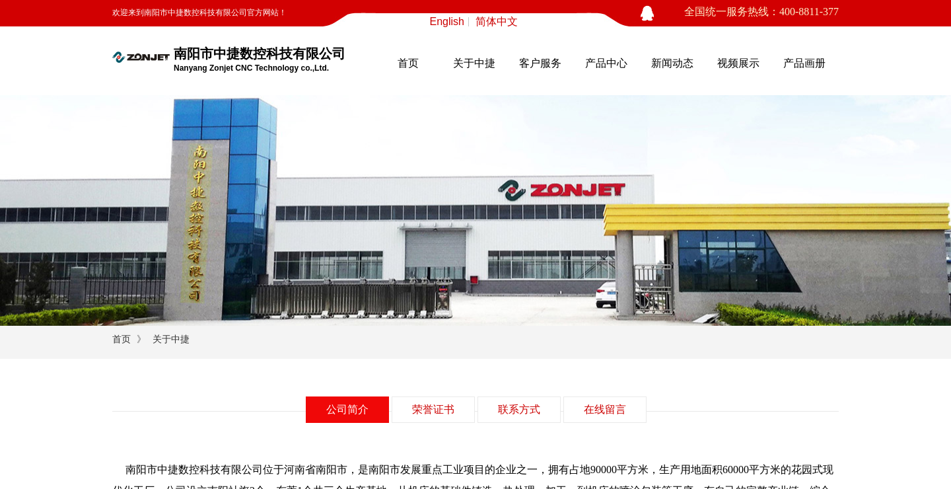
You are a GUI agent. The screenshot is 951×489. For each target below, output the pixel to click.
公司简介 (347, 409)
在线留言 (605, 409)
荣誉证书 (433, 409)
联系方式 (519, 409)
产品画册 (804, 63)
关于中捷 (474, 63)
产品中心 (606, 63)
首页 (408, 63)
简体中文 (497, 21)
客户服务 (540, 63)
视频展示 (738, 63)
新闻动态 (672, 63)
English (447, 21)
